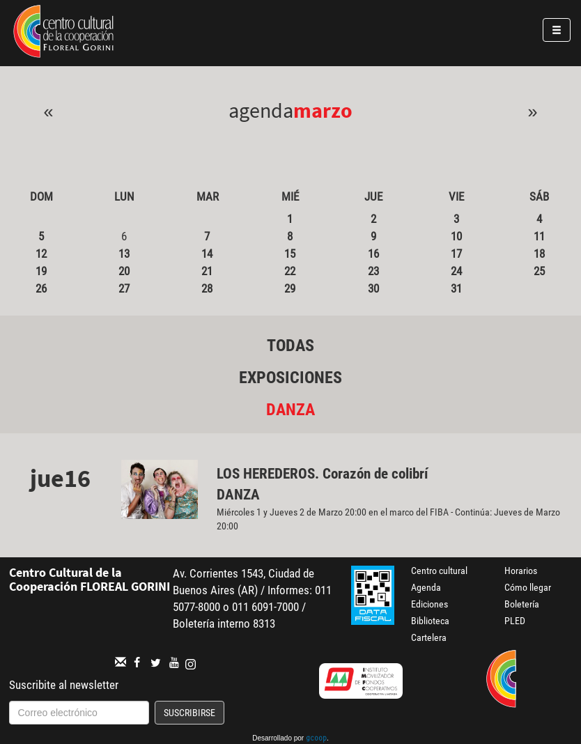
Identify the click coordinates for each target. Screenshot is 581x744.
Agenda (426, 587)
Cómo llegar (527, 587)
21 (206, 271)
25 (539, 271)
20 (124, 271)
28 (206, 288)
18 (539, 254)
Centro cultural (439, 570)
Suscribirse (189, 712)
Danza (290, 409)
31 (456, 288)
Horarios (520, 570)
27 (124, 288)
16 (373, 254)
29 (289, 288)
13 (124, 254)
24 (456, 271)
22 (289, 271)
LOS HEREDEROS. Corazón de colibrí (324, 473)
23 (373, 271)
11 (539, 236)
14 (206, 254)
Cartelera (429, 637)
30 (373, 288)
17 (456, 254)
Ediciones (429, 604)
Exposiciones (290, 377)
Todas (290, 345)
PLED (514, 621)
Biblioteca (430, 621)
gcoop (316, 739)
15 (289, 254)
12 (41, 254)
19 (41, 271)
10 (456, 236)
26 (41, 288)
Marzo (323, 110)
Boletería (521, 604)
